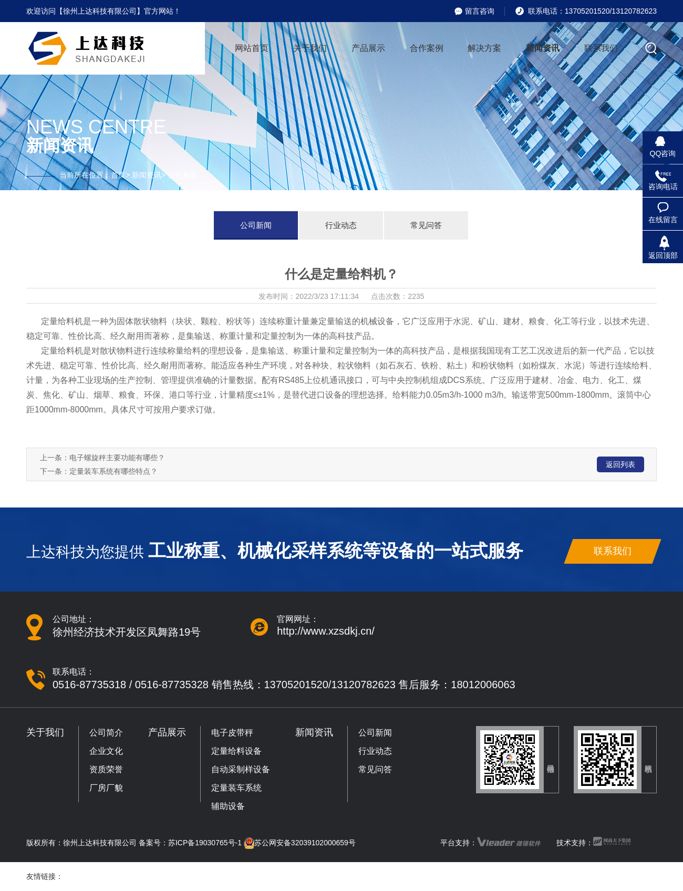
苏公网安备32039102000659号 (305, 842)
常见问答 (426, 225)
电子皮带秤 (232, 732)
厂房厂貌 (106, 787)
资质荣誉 (106, 769)
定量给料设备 (236, 751)
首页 (118, 175)
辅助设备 (228, 806)
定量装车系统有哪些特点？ (113, 471)
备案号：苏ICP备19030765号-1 (190, 842)
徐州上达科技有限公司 (100, 842)
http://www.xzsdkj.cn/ (326, 631)
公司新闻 (256, 225)
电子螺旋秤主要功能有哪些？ (117, 457)
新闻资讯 (146, 175)
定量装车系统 (236, 787)
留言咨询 (479, 11)
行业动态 (341, 225)
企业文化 (106, 751)
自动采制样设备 (240, 769)
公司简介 (106, 732)
